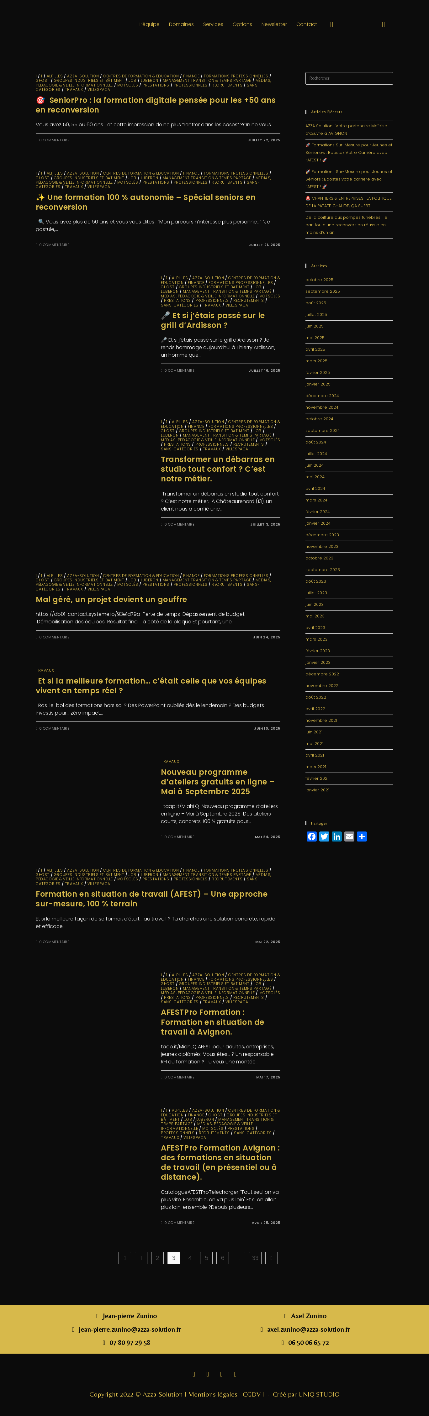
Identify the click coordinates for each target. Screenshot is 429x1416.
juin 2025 (314, 326)
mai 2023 (315, 616)
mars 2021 (315, 767)
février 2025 (317, 372)
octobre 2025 (319, 280)
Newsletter (274, 24)
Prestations (155, 85)
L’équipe (150, 24)
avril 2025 (315, 349)
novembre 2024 (321, 407)
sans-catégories (180, 305)
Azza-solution (83, 76)
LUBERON (149, 80)
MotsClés (127, 85)
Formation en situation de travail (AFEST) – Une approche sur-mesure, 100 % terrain (152, 899)
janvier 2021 (317, 790)
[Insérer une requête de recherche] (349, 78)
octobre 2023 (319, 558)
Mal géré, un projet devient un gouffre (111, 599)
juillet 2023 (316, 593)
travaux (74, 89)
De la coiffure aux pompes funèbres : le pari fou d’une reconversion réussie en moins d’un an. (346, 224)
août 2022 (315, 697)
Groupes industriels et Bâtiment (89, 80)
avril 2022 (315, 709)
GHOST (43, 80)
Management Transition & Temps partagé (207, 80)
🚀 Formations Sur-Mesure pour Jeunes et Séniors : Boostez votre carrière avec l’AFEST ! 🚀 (348, 179)
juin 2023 (314, 604)
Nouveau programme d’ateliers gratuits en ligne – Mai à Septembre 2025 (218, 782)
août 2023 (315, 581)
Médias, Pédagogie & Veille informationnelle (208, 296)
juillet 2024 (316, 454)
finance (191, 76)
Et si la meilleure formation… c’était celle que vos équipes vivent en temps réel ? (151, 686)
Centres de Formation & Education (141, 76)
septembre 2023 (322, 570)
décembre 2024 (322, 396)
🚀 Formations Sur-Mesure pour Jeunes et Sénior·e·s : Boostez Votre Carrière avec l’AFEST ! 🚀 (348, 152)
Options (242, 24)
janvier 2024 (318, 523)
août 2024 (315, 442)
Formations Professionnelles (236, 76)
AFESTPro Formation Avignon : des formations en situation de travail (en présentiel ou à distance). (220, 1163)
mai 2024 (315, 477)
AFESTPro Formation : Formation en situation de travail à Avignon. (212, 1022)
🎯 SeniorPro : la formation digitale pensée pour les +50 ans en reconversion (156, 105)
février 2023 (317, 651)
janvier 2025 (318, 384)
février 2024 (317, 512)
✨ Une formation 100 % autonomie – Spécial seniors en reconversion (146, 202)
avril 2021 (314, 755)
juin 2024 (314, 465)
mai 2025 (315, 338)
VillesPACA (98, 89)
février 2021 (317, 778)
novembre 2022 (321, 686)
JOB (132, 80)
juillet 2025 (316, 314)
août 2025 (315, 303)
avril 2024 (315, 488)
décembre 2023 (322, 535)
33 (255, 1258)
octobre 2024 (319, 419)
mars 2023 (316, 639)
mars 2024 (316, 500)
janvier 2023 (318, 662)
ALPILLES (55, 76)
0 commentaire (54, 140)
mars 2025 (316, 361)
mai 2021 (314, 744)
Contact (306, 24)
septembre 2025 (322, 291)
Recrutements (227, 85)
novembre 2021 (321, 720)
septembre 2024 (322, 430)
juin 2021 (313, 732)
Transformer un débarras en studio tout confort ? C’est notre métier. (218, 469)
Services (213, 24)
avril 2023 (315, 628)
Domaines (181, 24)
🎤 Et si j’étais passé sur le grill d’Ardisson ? (213, 320)
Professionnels (190, 85)
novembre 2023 (321, 546)
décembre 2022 (322, 674)
